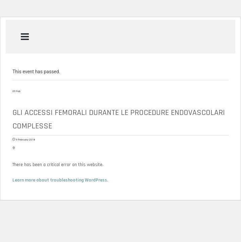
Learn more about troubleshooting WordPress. (60, 180)
